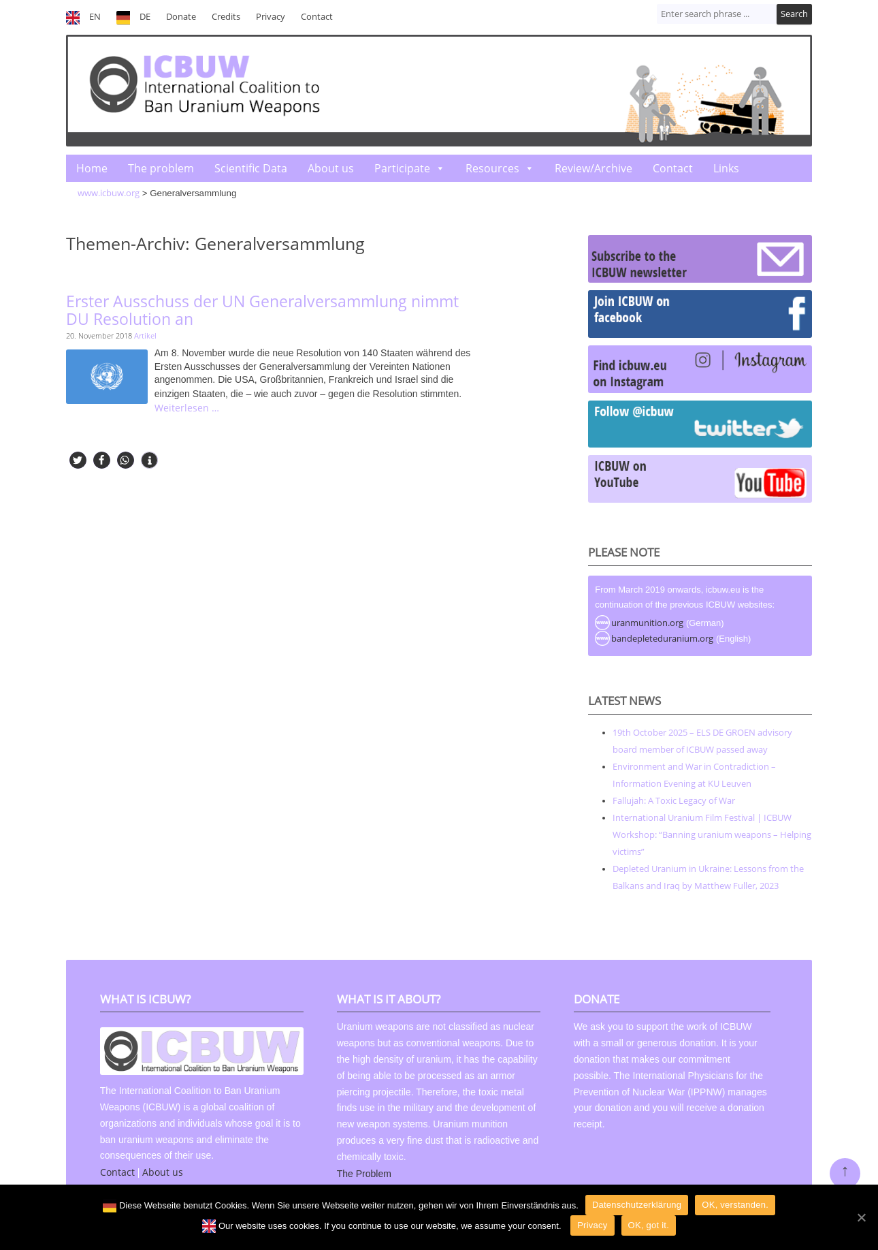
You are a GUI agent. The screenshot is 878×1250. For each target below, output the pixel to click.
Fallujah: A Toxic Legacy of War (674, 800)
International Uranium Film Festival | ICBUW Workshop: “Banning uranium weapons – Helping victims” (712, 834)
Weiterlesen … (187, 407)
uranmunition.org (647, 622)
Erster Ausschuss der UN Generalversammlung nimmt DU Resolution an (262, 310)
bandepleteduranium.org (662, 638)
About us (331, 168)
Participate (402, 168)
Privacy (270, 16)
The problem (161, 168)
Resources (492, 168)
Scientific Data (250, 168)
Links (726, 168)
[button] (77, 460)
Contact (317, 16)
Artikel (145, 335)
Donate (181, 16)
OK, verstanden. (735, 1205)
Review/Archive (593, 168)
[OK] (861, 1217)
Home (92, 168)
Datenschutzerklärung (636, 1205)
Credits (226, 16)
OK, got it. (649, 1225)
